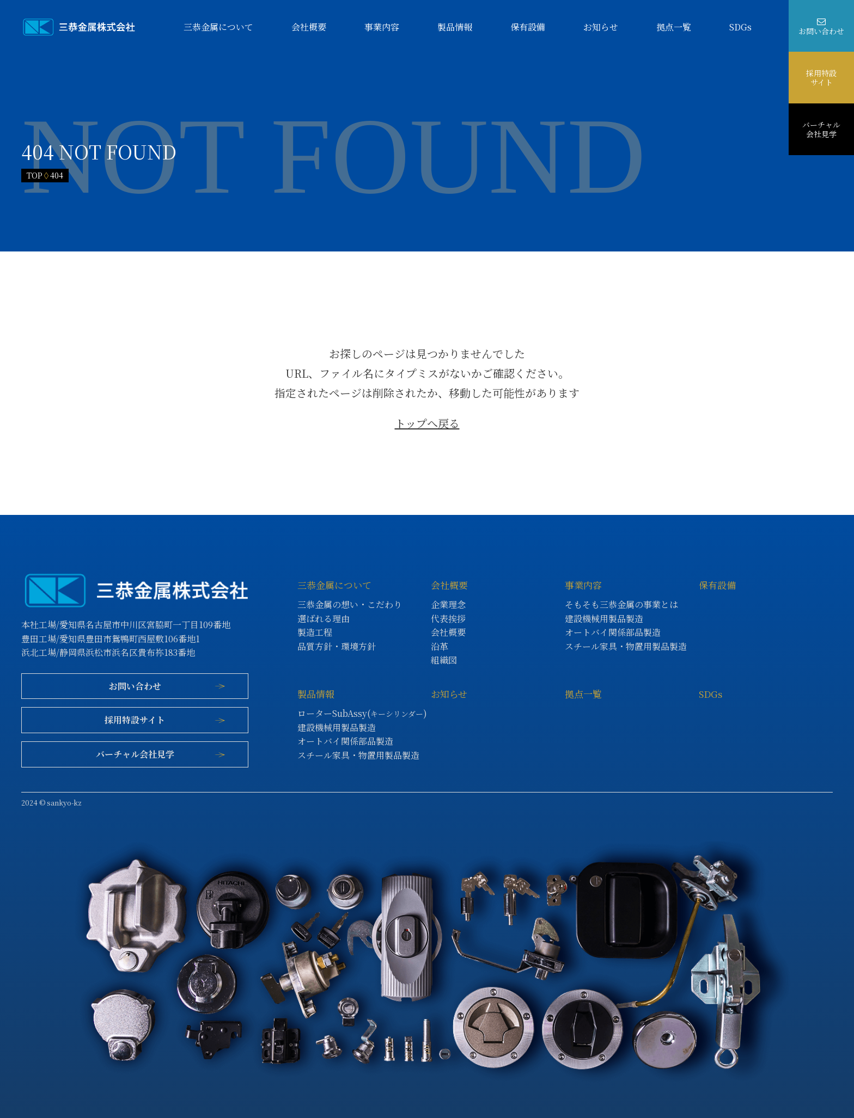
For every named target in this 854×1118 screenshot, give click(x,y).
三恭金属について (218, 27)
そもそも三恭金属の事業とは (621, 604)
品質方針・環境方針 (336, 646)
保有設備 (527, 27)
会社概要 (308, 27)
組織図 (444, 660)
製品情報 (454, 27)
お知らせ (600, 27)
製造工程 (314, 632)
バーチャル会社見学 (821, 129)
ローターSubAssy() (362, 713)
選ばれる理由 (323, 618)
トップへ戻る (427, 423)
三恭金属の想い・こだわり (349, 604)
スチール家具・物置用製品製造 (626, 646)
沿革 (439, 646)
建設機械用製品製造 (604, 618)
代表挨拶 (448, 618)
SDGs (740, 27)
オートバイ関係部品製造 (613, 632)
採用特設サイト (821, 77)
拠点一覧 (673, 27)
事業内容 (381, 27)
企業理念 (448, 604)
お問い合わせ (821, 31)
